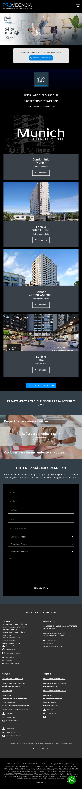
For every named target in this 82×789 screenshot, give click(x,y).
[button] (78, 6)
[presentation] (25, 577)
